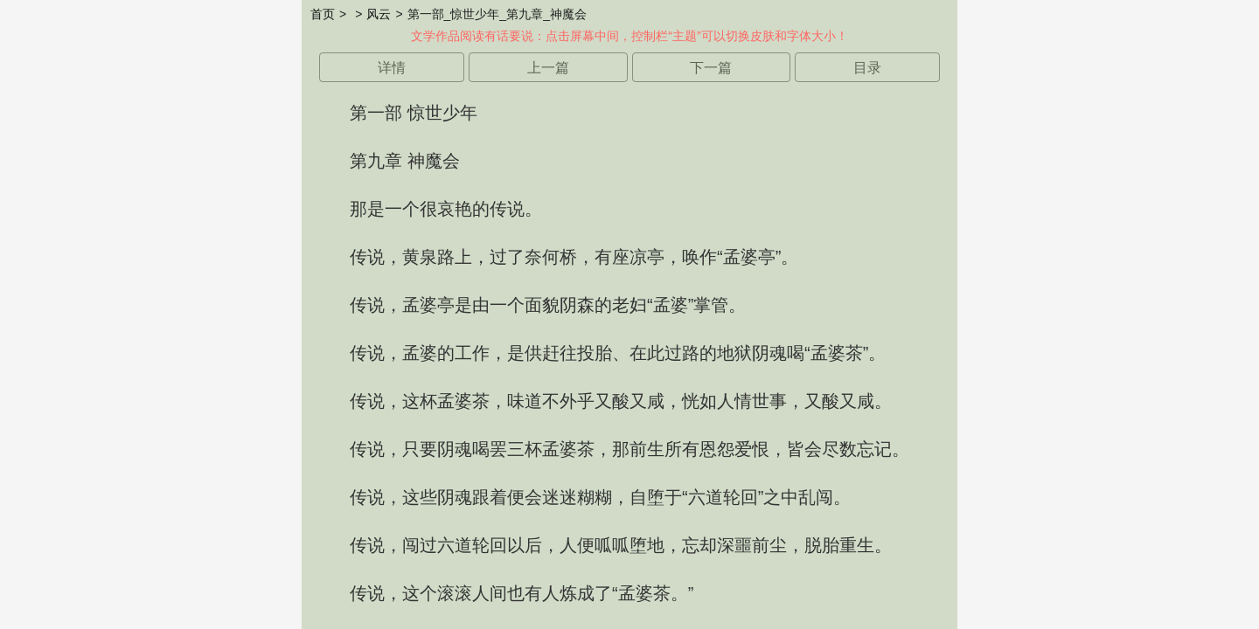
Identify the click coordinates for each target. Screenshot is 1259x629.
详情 (392, 67)
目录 (867, 67)
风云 (378, 14)
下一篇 (711, 67)
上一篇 (548, 67)
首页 (322, 14)
